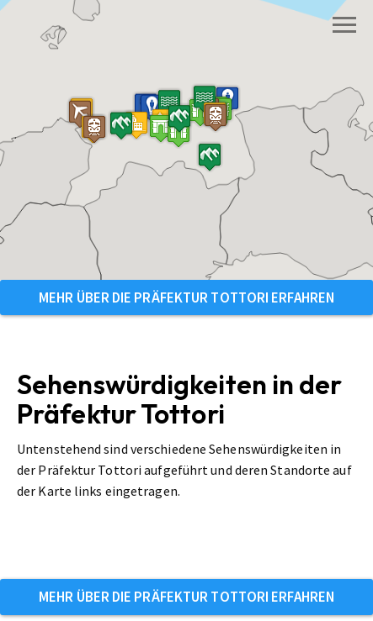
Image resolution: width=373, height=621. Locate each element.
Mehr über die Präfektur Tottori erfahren (186, 297)
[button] (125, 158)
